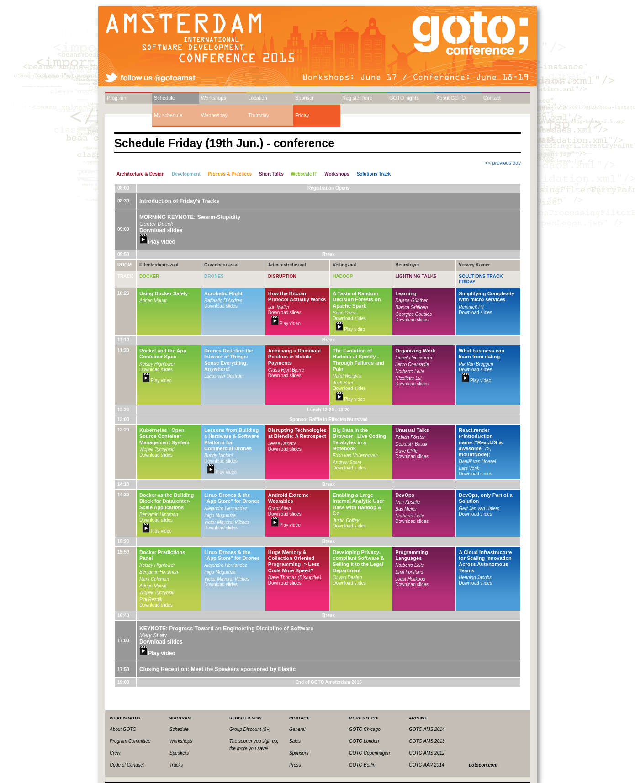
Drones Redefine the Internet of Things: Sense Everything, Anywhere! (228, 360)
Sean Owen (344, 312)
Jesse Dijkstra (282, 443)
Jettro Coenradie (412, 364)
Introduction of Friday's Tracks (179, 201)
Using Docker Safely (163, 293)
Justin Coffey (346, 520)
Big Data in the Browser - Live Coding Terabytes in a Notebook (359, 439)
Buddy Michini (218, 455)
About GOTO (451, 98)
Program (116, 98)
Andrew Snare (347, 462)
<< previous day (503, 162)
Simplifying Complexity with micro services (486, 296)
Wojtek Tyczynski (157, 449)
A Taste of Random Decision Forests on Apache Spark (357, 299)
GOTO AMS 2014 (426, 729)
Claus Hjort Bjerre (286, 370)
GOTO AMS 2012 (426, 753)
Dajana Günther (411, 300)
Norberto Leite (409, 371)
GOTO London (364, 741)
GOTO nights (404, 98)
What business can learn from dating (481, 353)
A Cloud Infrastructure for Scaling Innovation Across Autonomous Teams (485, 561)
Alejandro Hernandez (225, 508)
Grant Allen (279, 508)
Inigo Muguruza (220, 515)
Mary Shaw (153, 635)
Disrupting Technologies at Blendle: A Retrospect (297, 433)
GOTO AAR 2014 (426, 764)
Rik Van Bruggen (476, 364)
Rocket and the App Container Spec (162, 353)
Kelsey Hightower (157, 364)
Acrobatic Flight (223, 293)
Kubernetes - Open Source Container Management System (164, 436)
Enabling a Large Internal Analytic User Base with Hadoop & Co (358, 504)
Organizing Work (415, 350)
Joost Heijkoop (410, 578)
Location (257, 98)
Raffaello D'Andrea (223, 300)
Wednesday (214, 115)
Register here (357, 98)
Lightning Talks (415, 276)
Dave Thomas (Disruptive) (294, 577)
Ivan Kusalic (407, 502)
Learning (405, 293)
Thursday (258, 115)
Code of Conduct (127, 764)
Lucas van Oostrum (224, 375)
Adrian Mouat (152, 300)
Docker (149, 276)
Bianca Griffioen (411, 307)
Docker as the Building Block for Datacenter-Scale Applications (166, 501)
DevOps (404, 495)
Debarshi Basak (411, 444)
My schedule (168, 115)
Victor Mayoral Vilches (226, 522)
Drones (214, 276)
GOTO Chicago (365, 729)
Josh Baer (343, 382)
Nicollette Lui (408, 378)
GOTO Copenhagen (369, 753)
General (297, 729)
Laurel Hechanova (413, 357)
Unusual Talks (412, 430)
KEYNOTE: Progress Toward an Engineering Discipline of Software (226, 628)
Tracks (176, 764)
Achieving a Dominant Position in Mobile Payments (294, 356)
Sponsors (298, 753)
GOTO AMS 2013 (426, 741)
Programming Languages (411, 555)
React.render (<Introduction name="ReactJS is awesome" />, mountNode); (481, 442)
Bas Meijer (406, 508)
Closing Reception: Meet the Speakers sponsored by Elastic (217, 669)
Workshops (213, 98)
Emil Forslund (409, 572)
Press (295, 764)
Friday (302, 115)
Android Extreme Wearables (288, 498)
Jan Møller (279, 306)
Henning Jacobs (475, 577)
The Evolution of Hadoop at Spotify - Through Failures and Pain (358, 360)
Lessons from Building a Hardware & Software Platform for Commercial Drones (231, 439)
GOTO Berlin (362, 764)
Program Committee (130, 741)
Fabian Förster (410, 437)
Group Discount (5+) (249, 729)
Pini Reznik (150, 599)
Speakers (179, 753)
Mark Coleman (154, 578)
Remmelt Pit (471, 306)
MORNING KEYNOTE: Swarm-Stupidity (189, 217)
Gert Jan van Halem (479, 508)
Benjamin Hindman (158, 514)
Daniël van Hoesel (477, 461)
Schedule (164, 98)
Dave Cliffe (406, 450)
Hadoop (343, 276)
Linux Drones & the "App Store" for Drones (232, 498)
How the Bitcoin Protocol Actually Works (297, 296)
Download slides (161, 230)
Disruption (282, 276)
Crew (115, 753)
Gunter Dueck (156, 224)
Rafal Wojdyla (347, 375)
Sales (295, 741)
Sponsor (304, 98)
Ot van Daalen (347, 577)
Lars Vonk (469, 468)
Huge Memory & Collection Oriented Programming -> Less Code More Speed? (294, 561)
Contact (492, 98)
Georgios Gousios (413, 314)
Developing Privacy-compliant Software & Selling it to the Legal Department (358, 561)
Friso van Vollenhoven (355, 455)
